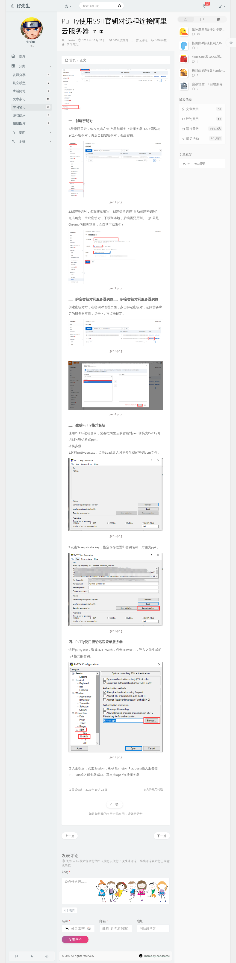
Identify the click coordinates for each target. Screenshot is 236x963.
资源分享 (31, 75)
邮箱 (103, 921)
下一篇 (162, 836)
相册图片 (31, 123)
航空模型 (31, 83)
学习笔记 (31, 107)
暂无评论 (142, 40)
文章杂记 (31, 99)
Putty (186, 163)
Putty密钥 (200, 163)
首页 (70, 60)
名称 (66, 921)
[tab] (185, 19)
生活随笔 (31, 91)
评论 (66, 872)
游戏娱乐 (31, 115)
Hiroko (71, 40)
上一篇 (69, 836)
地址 (140, 921)
